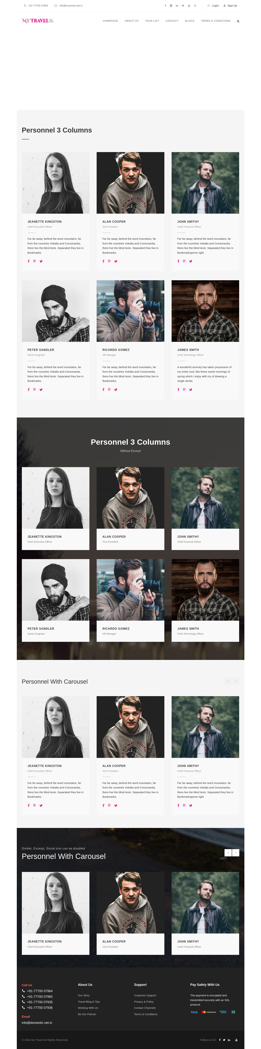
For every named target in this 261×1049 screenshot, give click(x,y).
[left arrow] (228, 681)
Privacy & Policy (144, 1001)
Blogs (189, 20)
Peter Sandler (41, 349)
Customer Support (145, 995)
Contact (172, 20)
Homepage (110, 20)
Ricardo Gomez (116, 349)
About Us (132, 20)
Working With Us (88, 1007)
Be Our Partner (87, 1014)
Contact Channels (145, 1007)
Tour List (152, 20)
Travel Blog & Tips (89, 1001)
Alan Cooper (114, 221)
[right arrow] (235, 681)
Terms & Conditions (216, 20)
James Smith (188, 349)
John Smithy (188, 221)
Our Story (84, 995)
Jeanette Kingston (45, 221)
